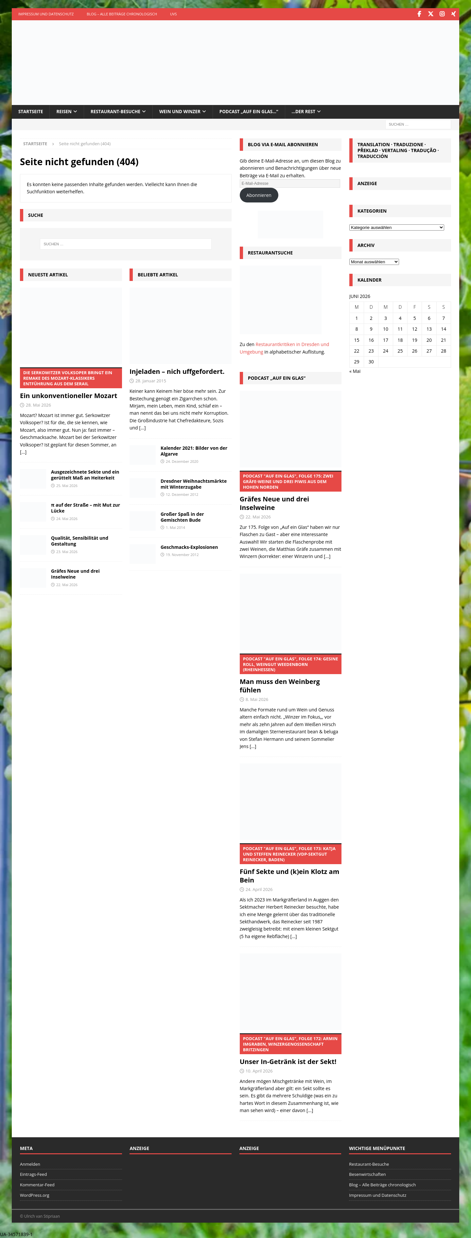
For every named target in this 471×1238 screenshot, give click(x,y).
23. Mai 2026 (67, 551)
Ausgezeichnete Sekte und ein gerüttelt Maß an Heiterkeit (85, 475)
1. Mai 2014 (175, 527)
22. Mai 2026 (67, 584)
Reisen (66, 111)
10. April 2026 (259, 1070)
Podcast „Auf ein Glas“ (276, 378)
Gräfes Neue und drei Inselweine (75, 574)
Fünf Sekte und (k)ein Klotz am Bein (290, 863)
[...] (23, 451)
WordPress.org (34, 1195)
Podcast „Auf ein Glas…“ (256, 111)
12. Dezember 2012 (182, 494)
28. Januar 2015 (150, 381)
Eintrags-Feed (33, 1174)
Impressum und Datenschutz (46, 13)
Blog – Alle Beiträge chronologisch (122, 13)
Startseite (31, 111)
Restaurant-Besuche (119, 111)
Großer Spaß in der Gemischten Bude (182, 517)
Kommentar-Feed (37, 1185)
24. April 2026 (259, 889)
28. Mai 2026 (38, 405)
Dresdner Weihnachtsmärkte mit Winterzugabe (194, 484)
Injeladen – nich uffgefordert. (177, 371)
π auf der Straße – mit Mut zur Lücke (85, 508)
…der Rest (313, 111)
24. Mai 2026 (67, 518)
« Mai (354, 371)
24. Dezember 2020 (182, 461)
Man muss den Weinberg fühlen (290, 673)
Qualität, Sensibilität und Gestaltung (79, 541)
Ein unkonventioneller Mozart (71, 383)
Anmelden (30, 1164)
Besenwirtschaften (367, 1174)
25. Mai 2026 (67, 485)
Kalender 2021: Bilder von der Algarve (194, 451)
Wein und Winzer (185, 111)
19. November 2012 (182, 554)
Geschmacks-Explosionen (189, 547)
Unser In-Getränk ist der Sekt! (290, 1049)
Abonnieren (258, 195)
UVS (173, 13)
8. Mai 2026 (257, 699)
